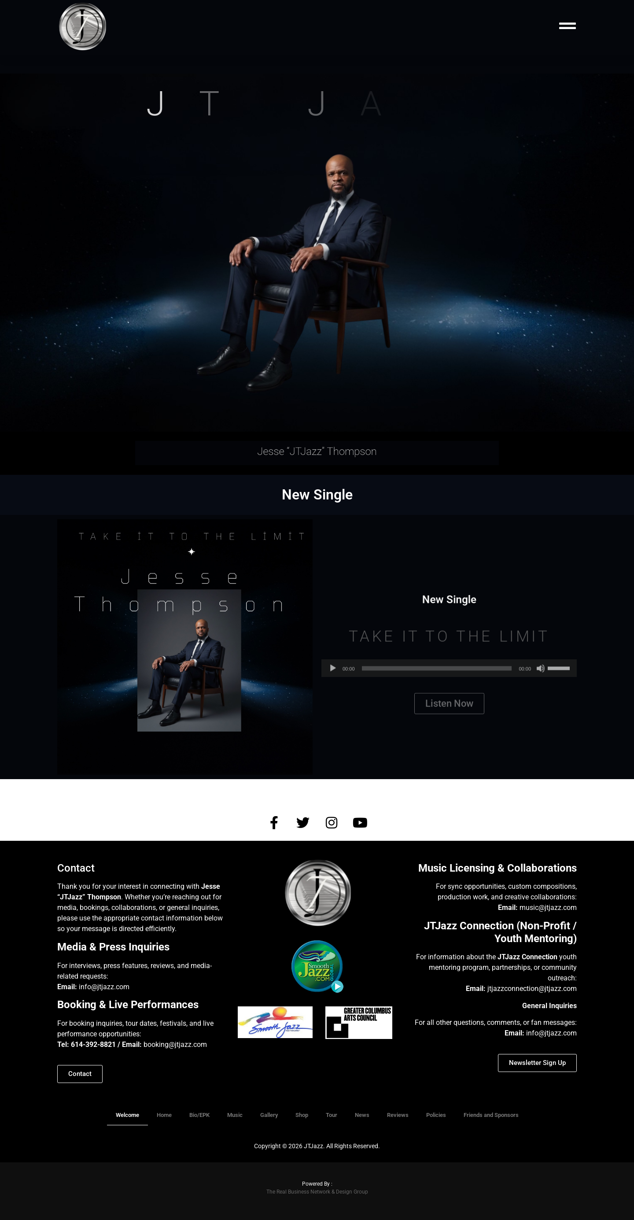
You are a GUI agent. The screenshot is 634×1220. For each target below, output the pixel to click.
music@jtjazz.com (548, 907)
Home (164, 1115)
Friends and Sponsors (491, 1115)
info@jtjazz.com (104, 987)
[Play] (332, 679)
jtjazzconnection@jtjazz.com (532, 988)
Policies (436, 1115)
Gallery (269, 1115)
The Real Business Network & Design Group (317, 1192)
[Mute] (540, 679)
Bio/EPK (199, 1115)
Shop (301, 1115)
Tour (331, 1115)
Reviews (398, 1115)
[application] (449, 679)
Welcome (127, 1115)
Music (235, 1115)
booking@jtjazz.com (176, 1044)
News (362, 1115)
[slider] (437, 679)
